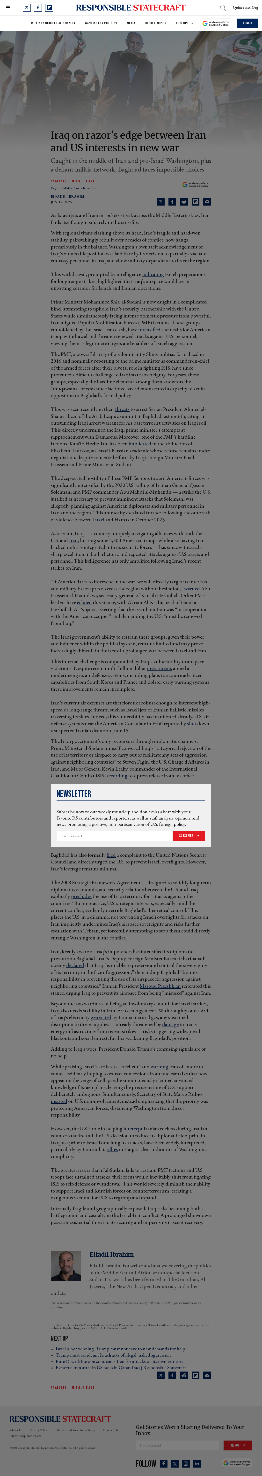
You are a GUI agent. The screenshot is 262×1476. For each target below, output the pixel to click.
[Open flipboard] (49, 8)
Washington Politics (101, 23)
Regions (182, 23)
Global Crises (155, 23)
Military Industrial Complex (53, 23)
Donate (248, 23)
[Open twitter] (27, 8)
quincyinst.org (245, 7)
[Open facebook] (38, 8)
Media (131, 23)
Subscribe (186, 836)
